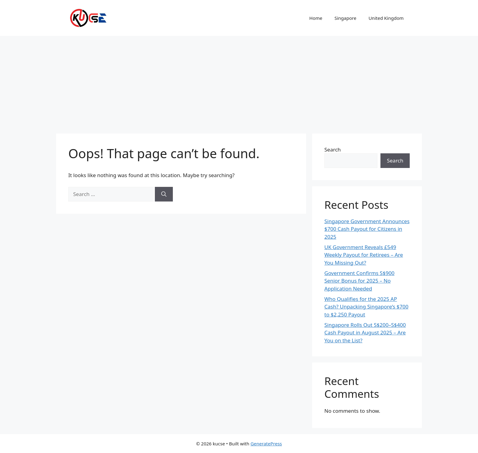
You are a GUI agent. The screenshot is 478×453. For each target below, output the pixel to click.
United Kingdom (386, 18)
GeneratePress (266, 444)
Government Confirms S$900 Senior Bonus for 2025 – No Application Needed (359, 280)
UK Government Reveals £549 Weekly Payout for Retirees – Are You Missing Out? (363, 255)
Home (316, 18)
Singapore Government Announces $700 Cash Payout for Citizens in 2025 (366, 229)
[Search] (164, 194)
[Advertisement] (239, 81)
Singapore (345, 18)
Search (332, 149)
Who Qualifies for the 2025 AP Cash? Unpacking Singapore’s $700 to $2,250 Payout (366, 306)
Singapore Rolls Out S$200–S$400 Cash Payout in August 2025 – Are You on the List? (365, 332)
